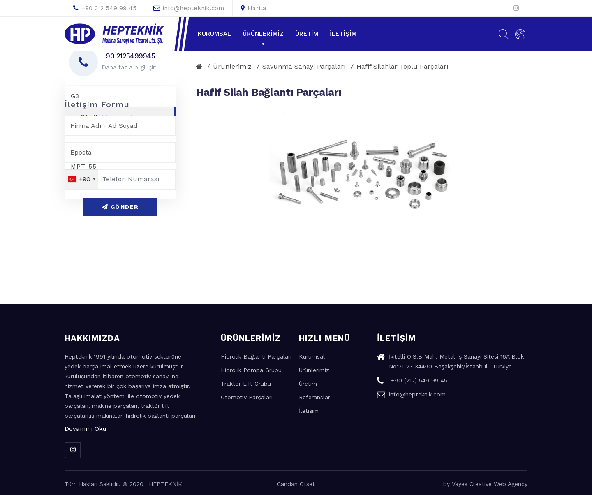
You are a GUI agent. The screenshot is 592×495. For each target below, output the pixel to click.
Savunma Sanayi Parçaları (304, 66)
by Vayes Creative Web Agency (485, 484)
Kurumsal (214, 33)
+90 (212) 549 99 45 (412, 381)
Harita (253, 8)
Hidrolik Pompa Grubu (251, 370)
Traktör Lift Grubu (246, 383)
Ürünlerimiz (263, 33)
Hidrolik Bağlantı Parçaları (256, 356)
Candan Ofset (296, 484)
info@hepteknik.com (188, 8)
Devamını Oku (85, 429)
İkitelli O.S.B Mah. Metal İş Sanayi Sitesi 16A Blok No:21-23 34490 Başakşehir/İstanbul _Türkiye (450, 362)
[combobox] (81, 179)
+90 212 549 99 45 (104, 8)
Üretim (306, 33)
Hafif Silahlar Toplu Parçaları (402, 66)
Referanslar (314, 397)
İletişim (343, 33)
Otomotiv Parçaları (247, 397)
